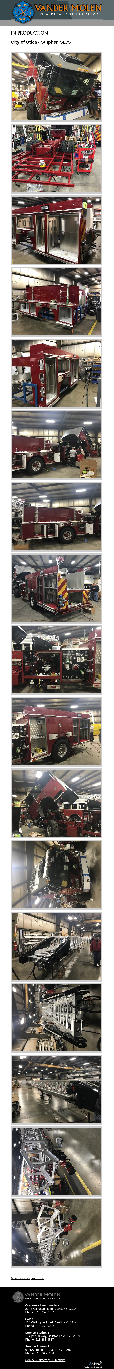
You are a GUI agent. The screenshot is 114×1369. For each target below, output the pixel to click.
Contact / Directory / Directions (45, 1360)
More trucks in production (27, 1278)
